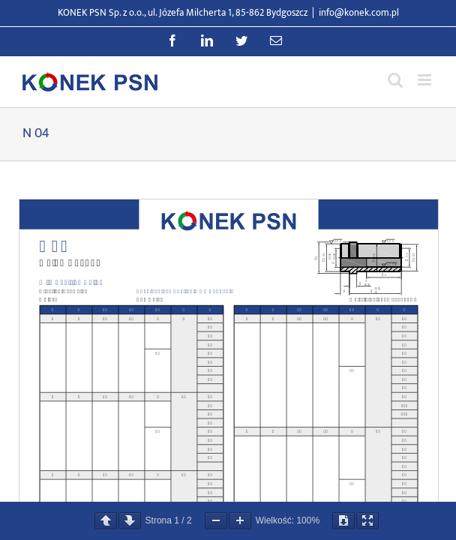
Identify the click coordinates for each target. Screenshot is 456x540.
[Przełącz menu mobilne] (426, 80)
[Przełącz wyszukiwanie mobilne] (395, 80)
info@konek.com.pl (359, 12)
